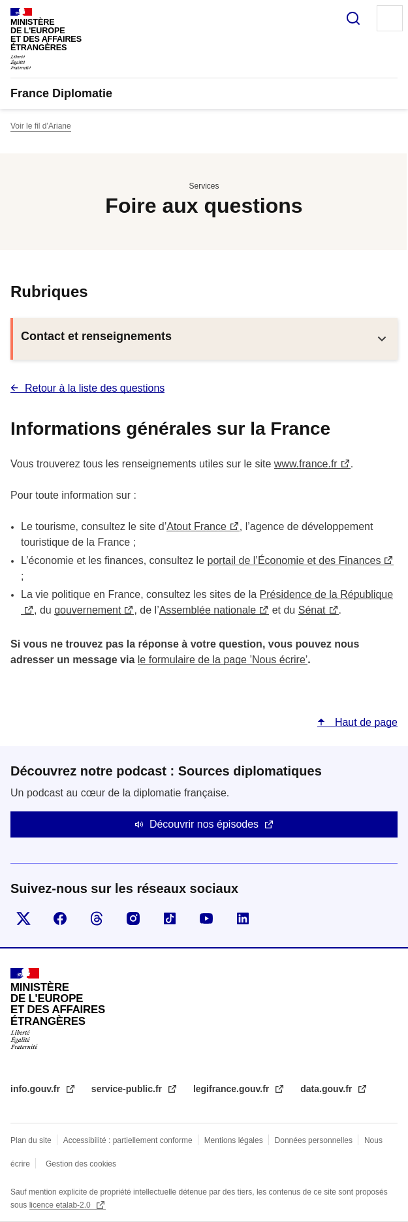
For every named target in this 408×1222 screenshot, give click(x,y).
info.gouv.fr (36, 1089)
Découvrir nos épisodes (204, 824)
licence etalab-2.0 (61, 1205)
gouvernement (87, 610)
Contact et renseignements (96, 336)
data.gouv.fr (327, 1089)
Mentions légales (233, 1140)
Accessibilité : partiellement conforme (128, 1140)
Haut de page (365, 722)
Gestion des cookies (81, 1163)
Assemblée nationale (208, 610)
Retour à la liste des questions (95, 388)
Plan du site (31, 1140)
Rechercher (353, 18)
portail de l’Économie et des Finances (294, 560)
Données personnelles (314, 1140)
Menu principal (390, 18)
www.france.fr (305, 463)
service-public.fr (128, 1089)
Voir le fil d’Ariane (40, 126)
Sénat (312, 610)
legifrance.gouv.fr (232, 1089)
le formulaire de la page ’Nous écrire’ (223, 659)
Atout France (196, 526)
